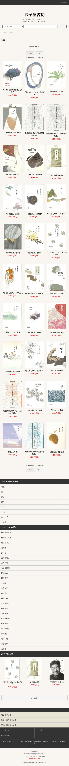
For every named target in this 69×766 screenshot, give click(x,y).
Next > (39, 53)
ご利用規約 (62, 741)
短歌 (11, 32)
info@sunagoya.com (34, 758)
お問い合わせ (5, 735)
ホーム (4, 32)
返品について (37, 741)
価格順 (37, 47)
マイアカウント (5, 730)
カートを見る (40, 730)
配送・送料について (26, 741)
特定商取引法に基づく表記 (50, 741)
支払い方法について (14, 741)
